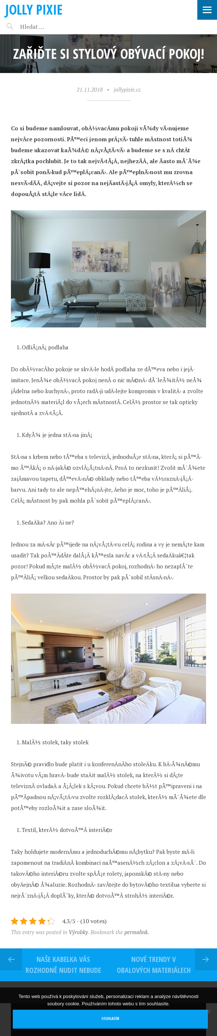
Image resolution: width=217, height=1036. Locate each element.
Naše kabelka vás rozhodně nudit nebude (63, 964)
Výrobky (78, 932)
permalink (136, 932)
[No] (208, 1011)
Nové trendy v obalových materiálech (154, 964)
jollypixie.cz (127, 89)
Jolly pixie (34, 9)
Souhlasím (110, 1018)
